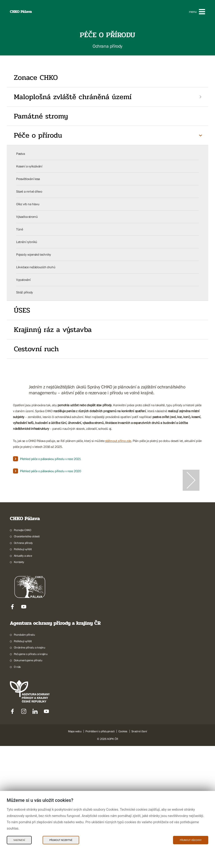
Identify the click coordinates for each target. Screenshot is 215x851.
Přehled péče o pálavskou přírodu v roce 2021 (50, 459)
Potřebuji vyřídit (23, 654)
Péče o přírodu (38, 135)
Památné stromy (41, 116)
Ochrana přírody (23, 648)
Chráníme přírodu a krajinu (29, 752)
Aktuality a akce (23, 660)
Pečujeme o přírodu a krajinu (31, 759)
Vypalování (23, 279)
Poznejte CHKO (22, 635)
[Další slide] (191, 532)
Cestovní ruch (36, 348)
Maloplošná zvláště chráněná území (72, 96)
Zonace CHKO (36, 77)
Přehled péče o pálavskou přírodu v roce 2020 (50, 471)
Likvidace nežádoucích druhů (35, 267)
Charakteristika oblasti (27, 641)
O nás (17, 771)
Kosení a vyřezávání (29, 166)
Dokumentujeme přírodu (28, 765)
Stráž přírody (24, 292)
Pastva (20, 153)
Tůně (19, 229)
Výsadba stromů (27, 216)
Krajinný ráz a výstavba (53, 329)
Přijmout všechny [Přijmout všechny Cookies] (191, 840)
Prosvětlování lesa (28, 179)
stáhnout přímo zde (118, 441)
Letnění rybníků (26, 242)
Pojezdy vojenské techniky (33, 254)
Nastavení (19, 840)
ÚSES (22, 310)
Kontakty (19, 667)
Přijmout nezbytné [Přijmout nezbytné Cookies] (60, 840)
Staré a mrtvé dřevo (29, 191)
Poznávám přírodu (24, 739)
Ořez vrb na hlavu (27, 204)
